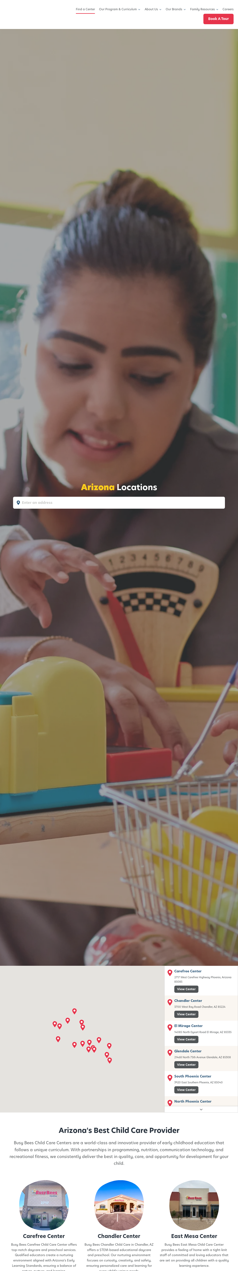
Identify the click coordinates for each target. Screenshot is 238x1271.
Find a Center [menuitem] (85, 9)
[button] (74, 1011)
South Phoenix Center (192, 1076)
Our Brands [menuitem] (174, 9)
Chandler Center (188, 1000)
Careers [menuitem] (228, 9)
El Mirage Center (188, 1025)
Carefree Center (188, 971)
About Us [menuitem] (151, 9)
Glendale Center (188, 1051)
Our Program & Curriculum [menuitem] (118, 9)
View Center (186, 989)
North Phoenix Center (192, 1101)
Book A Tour (218, 18)
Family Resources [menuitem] (202, 9)
